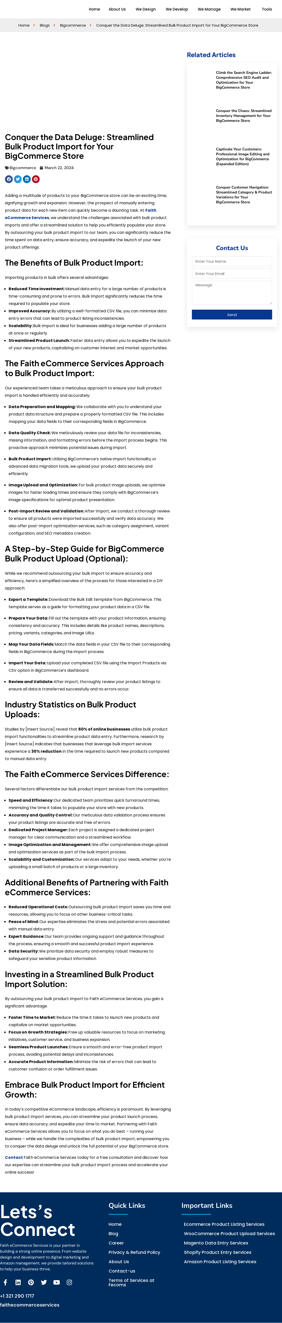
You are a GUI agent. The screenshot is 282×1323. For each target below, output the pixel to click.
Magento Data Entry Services (216, 1243)
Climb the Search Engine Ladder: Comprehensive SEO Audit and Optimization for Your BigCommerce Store (244, 80)
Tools (267, 9)
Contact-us (122, 1271)
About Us (117, 9)
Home (94, 9)
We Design (146, 9)
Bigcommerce (23, 167)
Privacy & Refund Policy (134, 1252)
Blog (113, 1233)
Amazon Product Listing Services (220, 1262)
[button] (118, 9)
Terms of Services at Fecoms (131, 1282)
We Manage (209, 9)
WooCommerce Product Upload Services (229, 1233)
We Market (241, 9)
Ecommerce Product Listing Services (224, 1224)
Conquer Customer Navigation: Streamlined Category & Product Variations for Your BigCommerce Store (244, 195)
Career (116, 1243)
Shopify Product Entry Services (217, 1252)
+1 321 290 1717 (17, 1296)
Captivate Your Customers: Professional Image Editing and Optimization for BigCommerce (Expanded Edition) (242, 156)
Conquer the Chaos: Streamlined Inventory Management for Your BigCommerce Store (244, 115)
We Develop (177, 9)
